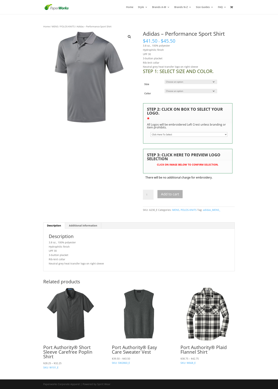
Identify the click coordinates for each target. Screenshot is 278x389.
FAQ (220, 7)
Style (141, 7)
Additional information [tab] (83, 225)
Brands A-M (159, 7)
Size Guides (203, 7)
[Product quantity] (148, 195)
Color (147, 93)
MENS (55, 26)
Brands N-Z (181, 7)
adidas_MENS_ (211, 210)
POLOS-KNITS (67, 26)
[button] (129, 37)
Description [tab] (54, 225)
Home (129, 7)
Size (146, 84)
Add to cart (170, 194)
